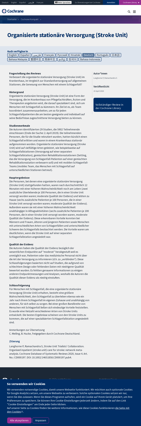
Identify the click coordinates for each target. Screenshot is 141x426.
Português (102, 55)
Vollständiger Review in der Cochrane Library (109, 106)
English (14, 2)
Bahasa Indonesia (90, 59)
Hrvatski (75, 55)
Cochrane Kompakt (29, 19)
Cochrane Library (130, 2)
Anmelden (111, 2)
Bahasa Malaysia (18, 59)
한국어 (73, 59)
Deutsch (5, 2)
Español (22, 2)
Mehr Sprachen (62, 2)
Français (40, 2)
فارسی (31, 2)
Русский (62, 55)
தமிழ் (62, 59)
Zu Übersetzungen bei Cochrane (87, 2)
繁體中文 (36, 59)
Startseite (12, 19)
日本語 (116, 55)
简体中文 (50, 59)
